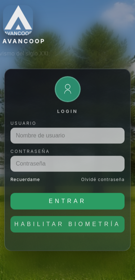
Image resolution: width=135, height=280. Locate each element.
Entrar (67, 204)
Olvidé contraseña (103, 182)
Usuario (23, 126)
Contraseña (30, 154)
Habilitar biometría (67, 227)
